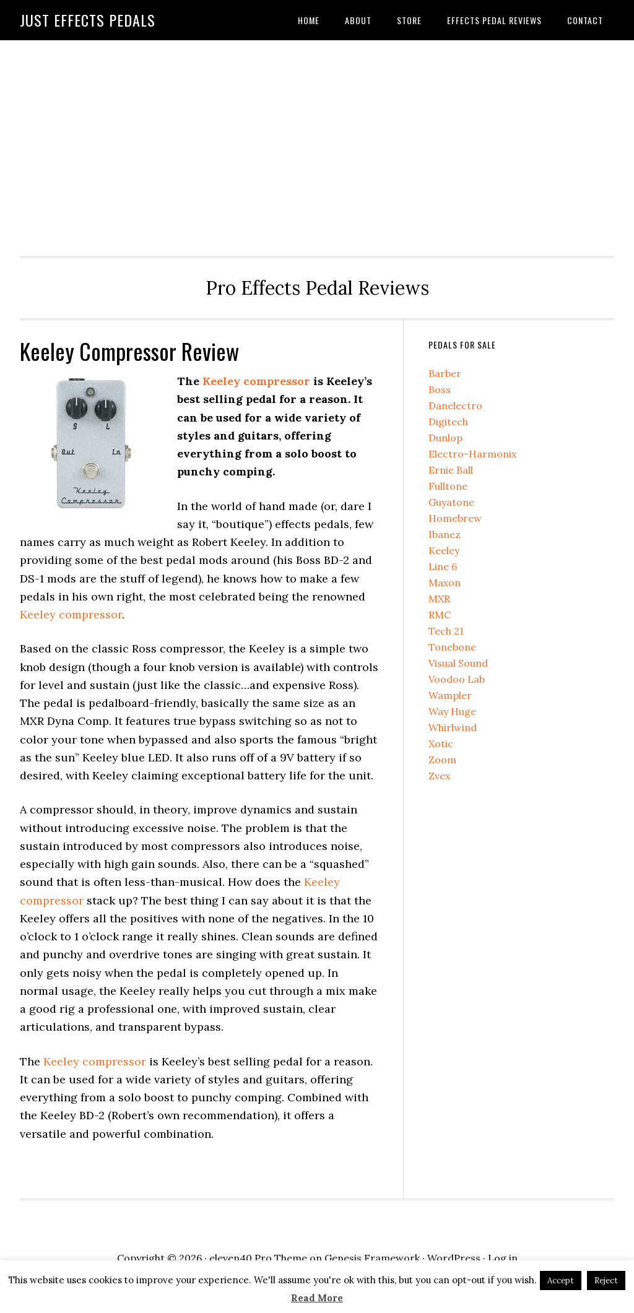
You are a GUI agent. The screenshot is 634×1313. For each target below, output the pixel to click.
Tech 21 (446, 631)
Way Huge (452, 711)
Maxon (444, 582)
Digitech (448, 421)
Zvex (439, 775)
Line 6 (442, 566)
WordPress (453, 1258)
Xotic (440, 743)
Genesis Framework (372, 1258)
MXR (439, 598)
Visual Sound (458, 663)
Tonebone (452, 647)
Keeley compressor (256, 381)
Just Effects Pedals (87, 20)
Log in (503, 1258)
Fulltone (447, 486)
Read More (317, 1298)
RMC (439, 615)
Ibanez (444, 534)
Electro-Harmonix (472, 454)
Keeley (443, 550)
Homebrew (455, 518)
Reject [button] (606, 1280)
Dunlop (445, 437)
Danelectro (455, 405)
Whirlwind (452, 727)
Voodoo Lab (456, 679)
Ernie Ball (450, 470)
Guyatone (451, 502)
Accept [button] (560, 1280)
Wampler (450, 695)
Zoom (442, 759)
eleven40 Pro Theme (258, 1258)
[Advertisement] (317, 145)
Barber (444, 373)
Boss (439, 389)
